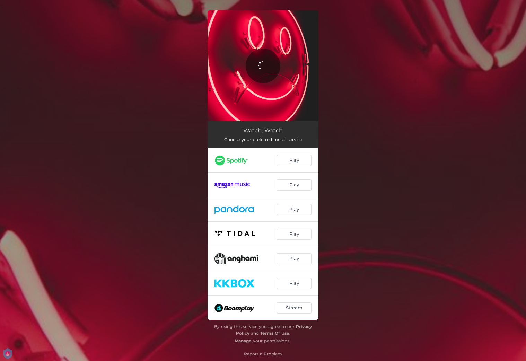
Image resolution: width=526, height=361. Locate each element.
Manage (243, 340)
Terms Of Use (274, 333)
